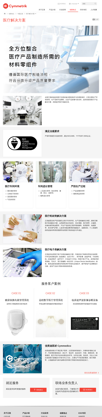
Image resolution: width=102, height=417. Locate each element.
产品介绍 (52, 10)
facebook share (51, 401)
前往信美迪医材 (90, 305)
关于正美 (42, 10)
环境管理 (81, 356)
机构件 (24, 359)
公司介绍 (7, 349)
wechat (56, 401)
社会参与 (81, 359)
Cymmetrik (15, 5)
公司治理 (81, 352)
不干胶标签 (26, 349)
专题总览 (20, 14)
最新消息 (7, 356)
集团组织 (7, 352)
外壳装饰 (25, 362)
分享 (97, 19)
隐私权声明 (36, 394)
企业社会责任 (8, 359)
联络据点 (39, 322)
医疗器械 (25, 366)
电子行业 (44, 352)
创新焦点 (73, 10)
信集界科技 (55, 394)
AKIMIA (45, 394)
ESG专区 (83, 10)
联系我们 (63, 3)
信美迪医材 (66, 394)
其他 (24, 369)
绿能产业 (44, 359)
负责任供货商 (83, 362)
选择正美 (7, 379)
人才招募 (94, 10)
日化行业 (44, 349)
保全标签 (25, 352)
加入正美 (7, 382)
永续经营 (81, 349)
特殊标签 (25, 356)
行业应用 (62, 10)
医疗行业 (44, 356)
